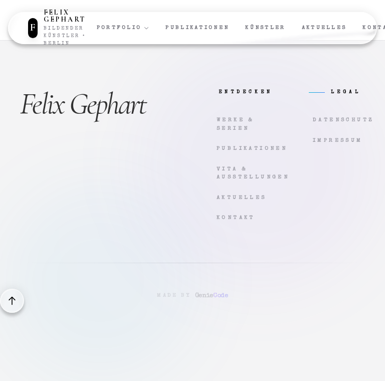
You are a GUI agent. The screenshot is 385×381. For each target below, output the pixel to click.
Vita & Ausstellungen (243, 173)
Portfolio (123, 28)
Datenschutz (339, 120)
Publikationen (197, 28)
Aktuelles (324, 28)
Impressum (338, 140)
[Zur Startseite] (62, 28)
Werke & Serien (235, 124)
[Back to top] (12, 301)
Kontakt (236, 218)
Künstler (265, 28)
